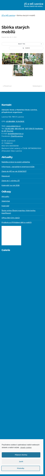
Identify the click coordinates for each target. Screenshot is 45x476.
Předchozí (7, 86)
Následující (37, 86)
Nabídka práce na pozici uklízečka (16, 162)
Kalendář (5, 206)
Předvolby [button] (20, 468)
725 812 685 (9, 129)
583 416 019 (19, 129)
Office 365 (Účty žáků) (11, 218)
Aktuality (5, 197)
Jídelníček (6, 201)
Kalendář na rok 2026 (11, 185)
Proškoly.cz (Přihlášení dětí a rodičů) (17, 222)
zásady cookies (25, 447)
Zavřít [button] (21, 461)
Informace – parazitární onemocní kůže (18, 167)
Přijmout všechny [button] (21, 455)
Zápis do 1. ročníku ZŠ (11, 181)
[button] (22, 43)
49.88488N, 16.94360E (15, 121)
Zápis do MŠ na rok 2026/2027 (14, 171)
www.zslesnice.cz (13, 126)
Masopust (6, 176)
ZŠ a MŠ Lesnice (33, 4)
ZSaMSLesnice (17, 136)
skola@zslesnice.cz (15, 134)
